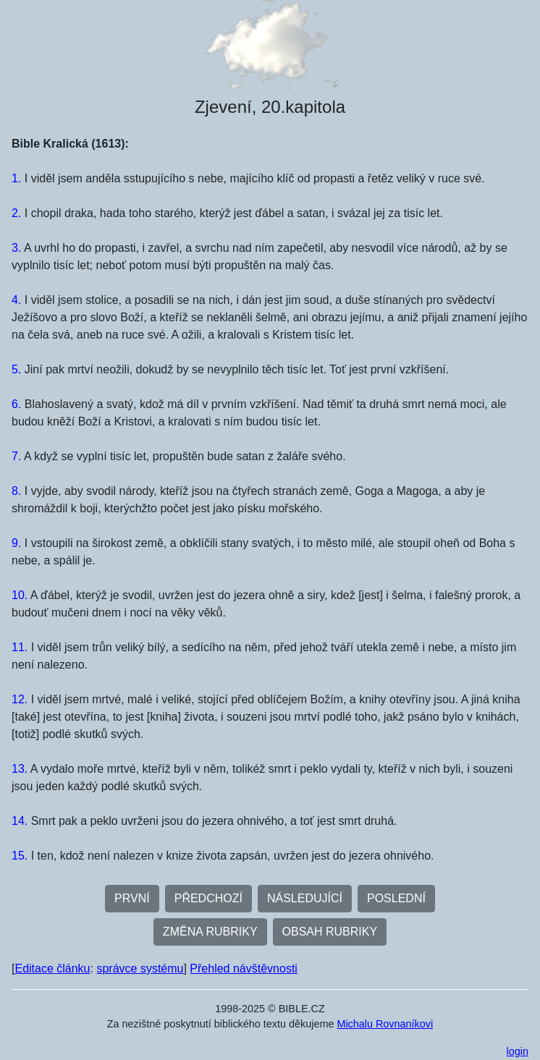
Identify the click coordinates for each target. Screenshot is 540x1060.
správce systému (139, 968)
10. (20, 595)
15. (20, 855)
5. (16, 369)
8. (16, 491)
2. (16, 213)
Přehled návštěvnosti (244, 968)
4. (16, 300)
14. (20, 821)
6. (16, 404)
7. (16, 456)
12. (20, 699)
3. (16, 248)
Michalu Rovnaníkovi (385, 1024)
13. (20, 769)
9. (16, 543)
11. (20, 647)
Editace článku (52, 968)
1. (16, 178)
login (517, 1051)
